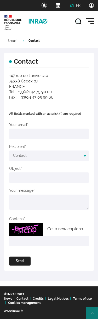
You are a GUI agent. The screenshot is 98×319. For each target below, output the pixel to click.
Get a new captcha (65, 228)
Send (20, 261)
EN (72, 5)
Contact (22, 298)
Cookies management (24, 303)
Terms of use (82, 298)
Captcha (16, 219)
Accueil (12, 41)
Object (15, 168)
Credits (38, 298)
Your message (21, 190)
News (8, 298)
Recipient (17, 147)
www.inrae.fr (13, 311)
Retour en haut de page (94, 315)
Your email (18, 125)
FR (78, 5)
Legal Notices (58, 298)
